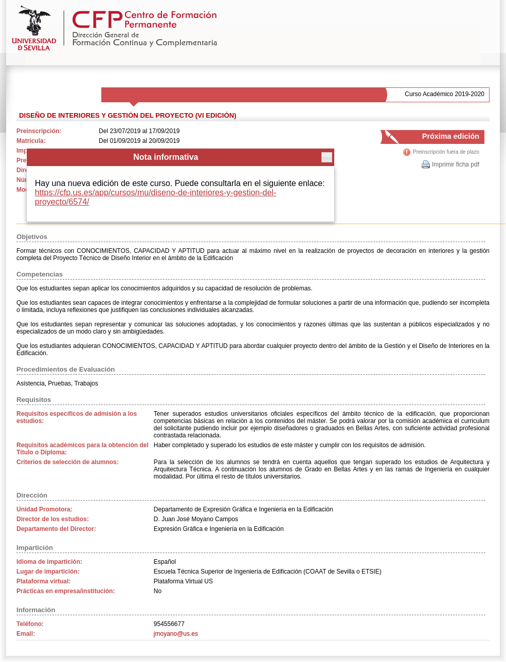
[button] (326, 157)
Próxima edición (441, 138)
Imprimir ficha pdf (455, 164)
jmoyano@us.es (176, 633)
